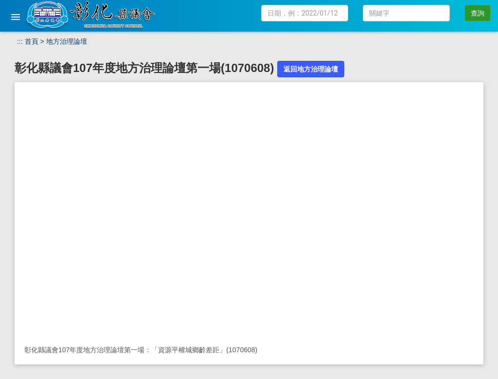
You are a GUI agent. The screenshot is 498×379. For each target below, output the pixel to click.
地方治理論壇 (66, 41)
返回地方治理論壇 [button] (311, 69)
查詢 (477, 13)
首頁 (31, 41)
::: (20, 41)
